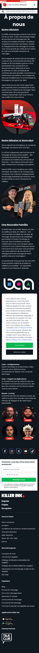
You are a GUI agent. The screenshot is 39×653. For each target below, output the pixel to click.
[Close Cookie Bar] (35, 295)
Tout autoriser (20, 345)
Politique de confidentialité (21, 340)
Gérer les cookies (20, 352)
